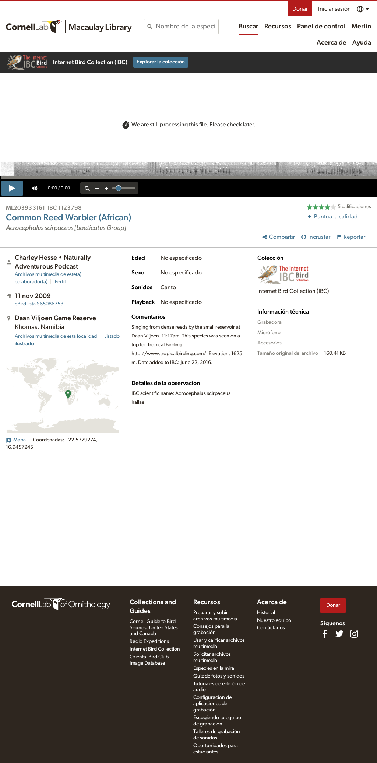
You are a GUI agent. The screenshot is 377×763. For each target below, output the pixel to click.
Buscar (248, 26)
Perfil (60, 281)
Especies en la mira (213, 668)
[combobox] (187, 26)
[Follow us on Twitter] (339, 633)
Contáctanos (271, 627)
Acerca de (331, 42)
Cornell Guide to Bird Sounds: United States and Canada (154, 628)
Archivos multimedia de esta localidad (56, 336)
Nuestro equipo (274, 620)
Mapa (16, 439)
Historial (266, 612)
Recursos (277, 26)
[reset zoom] (87, 188)
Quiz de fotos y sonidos (218, 676)
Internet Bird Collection (155, 649)
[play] (12, 188)
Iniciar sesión (334, 9)
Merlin (361, 26)
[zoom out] (97, 188)
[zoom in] (106, 188)
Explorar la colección (161, 61)
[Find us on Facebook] (324, 633)
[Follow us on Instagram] (354, 633)
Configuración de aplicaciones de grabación (212, 704)
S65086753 (39, 304)
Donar (300, 9)
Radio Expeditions (149, 641)
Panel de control (321, 26)
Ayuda (361, 42)
